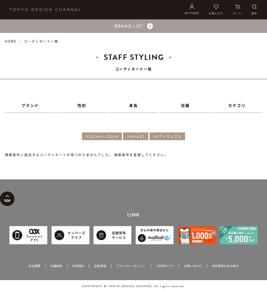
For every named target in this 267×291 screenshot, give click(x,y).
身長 (133, 105)
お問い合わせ (193, 266)
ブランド (30, 105)
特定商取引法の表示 (225, 266)
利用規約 (78, 266)
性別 (82, 105)
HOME (10, 41)
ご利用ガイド (165, 266)
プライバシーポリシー (131, 266)
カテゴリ (237, 105)
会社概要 (34, 266)
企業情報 (100, 266)
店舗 (185, 105)
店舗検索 (56, 266)
